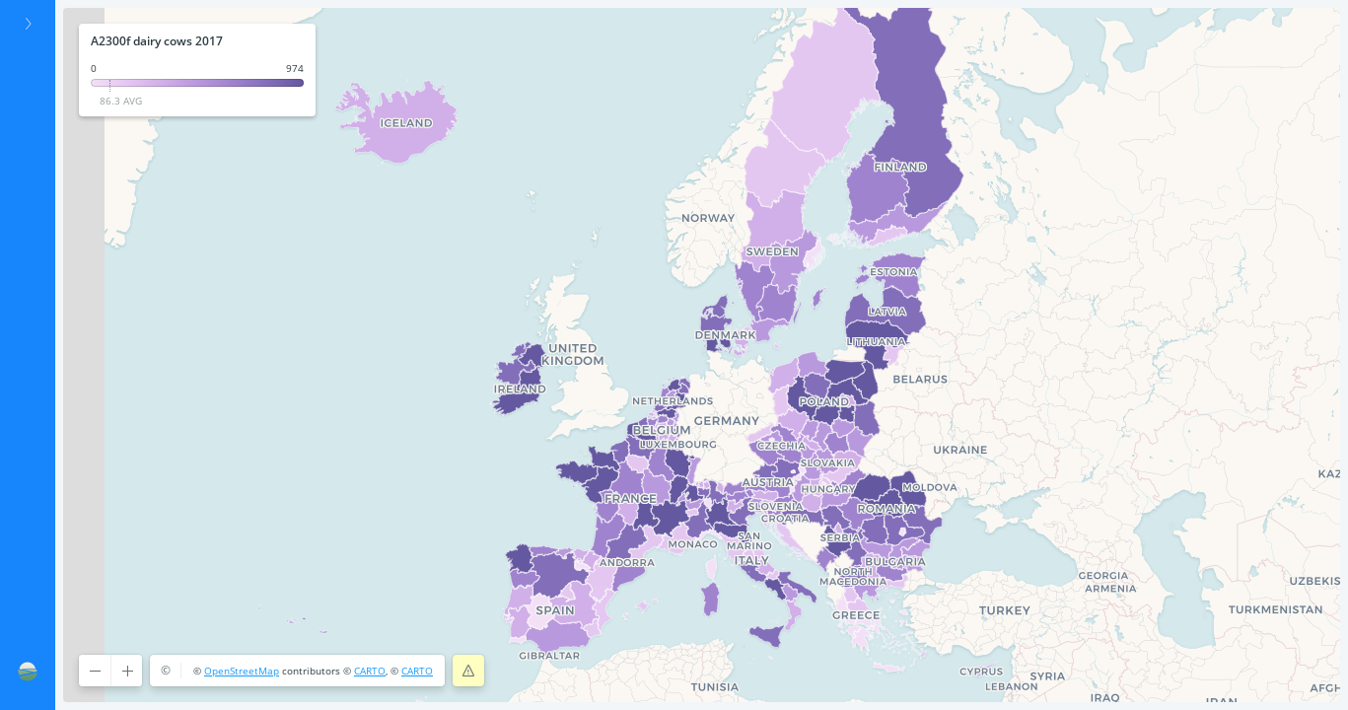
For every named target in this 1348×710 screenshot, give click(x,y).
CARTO (370, 670)
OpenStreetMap (241, 670)
